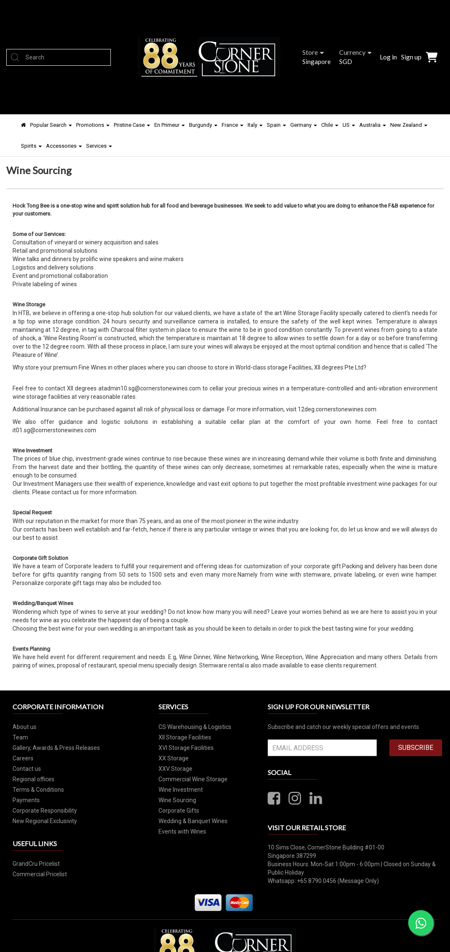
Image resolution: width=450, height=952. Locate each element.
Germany (303, 125)
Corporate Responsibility (45, 810)
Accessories (64, 146)
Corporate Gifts (179, 810)
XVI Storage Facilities (186, 747)
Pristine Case (132, 125)
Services (99, 146)
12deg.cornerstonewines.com (337, 409)
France (232, 125)
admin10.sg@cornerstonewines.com (152, 388)
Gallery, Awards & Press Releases (56, 747)
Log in (388, 57)
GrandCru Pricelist (36, 863)
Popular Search (51, 125)
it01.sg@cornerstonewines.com (54, 430)
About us (24, 727)
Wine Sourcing (177, 800)
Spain (276, 125)
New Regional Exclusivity (45, 821)
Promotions (93, 125)
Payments (26, 800)
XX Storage (174, 758)
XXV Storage (175, 768)
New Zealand (408, 125)
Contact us (27, 768)
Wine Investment (181, 789)
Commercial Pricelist (40, 874)
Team (20, 737)
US (349, 125)
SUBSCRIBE (415, 748)
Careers (23, 758)
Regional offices (33, 779)
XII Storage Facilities (185, 737)
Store (313, 52)
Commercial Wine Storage (193, 779)
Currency (355, 52)
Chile (329, 125)
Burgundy (203, 125)
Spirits (31, 146)
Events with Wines (182, 831)
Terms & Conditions (38, 789)
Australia (372, 125)
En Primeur (169, 125)
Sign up (411, 57)
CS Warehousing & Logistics (195, 727)
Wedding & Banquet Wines (193, 821)
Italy (255, 125)
